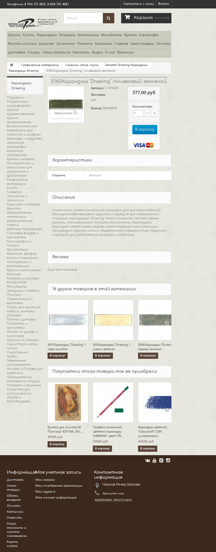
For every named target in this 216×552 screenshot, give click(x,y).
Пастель (85, 43)
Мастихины (88, 35)
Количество (142, 106)
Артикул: (98, 88)
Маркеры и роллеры (23, 278)
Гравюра (14, 192)
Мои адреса (45, 491)
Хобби (12, 356)
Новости (14, 517)
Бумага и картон (21, 159)
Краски (14, 35)
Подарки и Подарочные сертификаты (18, 101)
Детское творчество (25, 229)
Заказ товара (142, 43)
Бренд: (97, 108)
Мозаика (14, 274)
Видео (97, 52)
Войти (163, 3)
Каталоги (81, 52)
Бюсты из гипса (22, 43)
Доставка (16, 52)
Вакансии (125, 52)
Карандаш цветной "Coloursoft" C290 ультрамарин (152, 432)
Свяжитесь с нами (138, 3)
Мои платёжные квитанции (58, 485)
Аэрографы (148, 35)
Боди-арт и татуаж (23, 204)
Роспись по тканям (23, 340)
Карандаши (47, 35)
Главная (121, 43)
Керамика (103, 43)
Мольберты (111, 35)
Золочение (65, 43)
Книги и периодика (22, 257)
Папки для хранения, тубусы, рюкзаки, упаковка (24, 311)
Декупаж (46, 43)
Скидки (33, 52)
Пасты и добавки (21, 319)
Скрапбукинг (17, 352)
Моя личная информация (56, 497)
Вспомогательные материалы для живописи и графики (24, 130)
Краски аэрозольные (24, 270)
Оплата (163, 43)
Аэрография (17, 146)
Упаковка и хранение (24, 385)
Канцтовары (17, 249)
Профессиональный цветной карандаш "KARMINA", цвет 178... (108, 432)
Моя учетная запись (58, 472)
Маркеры (67, 35)
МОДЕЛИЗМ (17, 282)
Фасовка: (99, 94)
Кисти (29, 35)
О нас (110, 52)
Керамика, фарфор (22, 253)
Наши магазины (56, 52)
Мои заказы (45, 479)
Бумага (130, 35)
